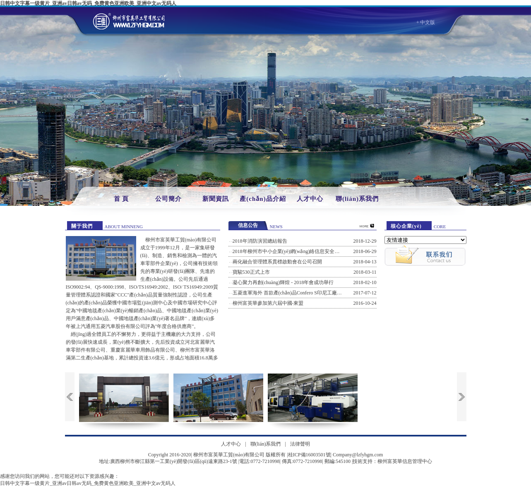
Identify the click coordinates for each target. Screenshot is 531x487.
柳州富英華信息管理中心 (404, 461)
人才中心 (310, 198)
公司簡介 (168, 198)
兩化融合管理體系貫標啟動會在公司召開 (277, 262)
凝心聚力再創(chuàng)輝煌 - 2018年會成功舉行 (283, 282)
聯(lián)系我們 (357, 198)
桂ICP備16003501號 (309, 455)
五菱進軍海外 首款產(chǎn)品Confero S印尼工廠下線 (290, 293)
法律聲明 (300, 444)
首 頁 (121, 198)
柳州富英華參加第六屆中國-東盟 (268, 303)
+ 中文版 (425, 22)
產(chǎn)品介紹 (263, 198)
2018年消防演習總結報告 (260, 241)
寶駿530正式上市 (251, 272)
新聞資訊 (215, 198)
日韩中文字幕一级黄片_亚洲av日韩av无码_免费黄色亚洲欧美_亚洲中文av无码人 (88, 3)
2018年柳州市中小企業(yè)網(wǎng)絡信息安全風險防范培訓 (299, 251)
